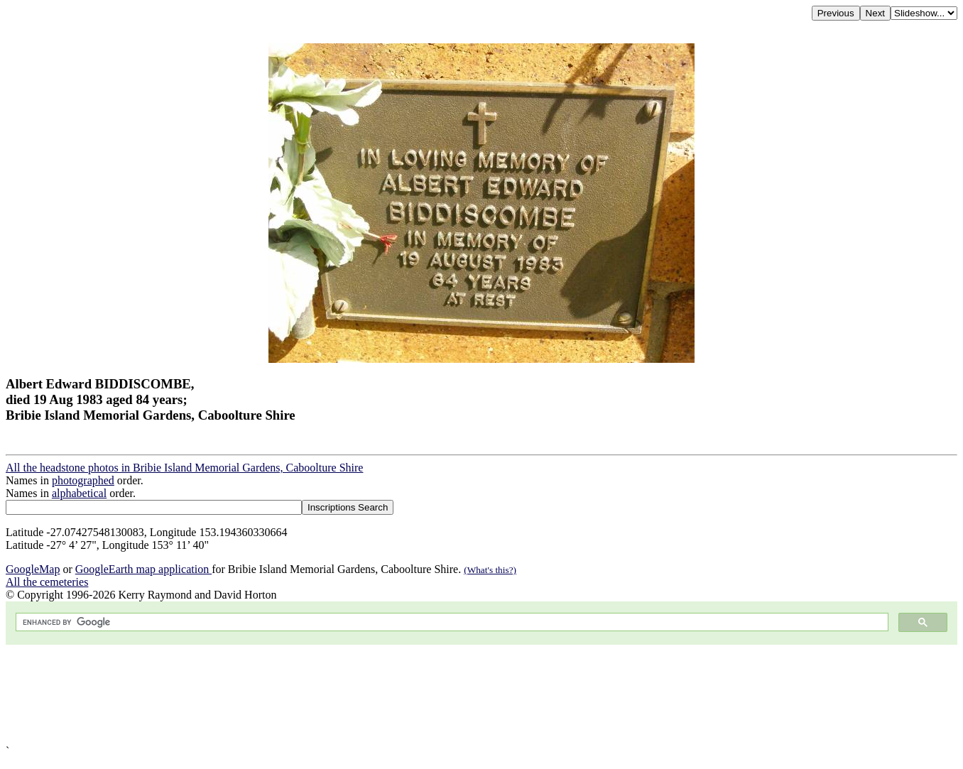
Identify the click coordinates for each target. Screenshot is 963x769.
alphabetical (79, 493)
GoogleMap (33, 569)
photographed (83, 480)
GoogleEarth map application (143, 569)
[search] (450, 622)
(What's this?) (490, 570)
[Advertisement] (432, 695)
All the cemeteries (47, 582)
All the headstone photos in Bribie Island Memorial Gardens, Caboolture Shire (184, 468)
